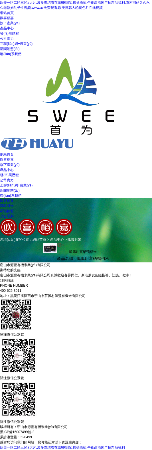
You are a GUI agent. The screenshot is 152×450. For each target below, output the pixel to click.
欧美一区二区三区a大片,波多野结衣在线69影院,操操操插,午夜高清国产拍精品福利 (62, 447)
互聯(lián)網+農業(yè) (16, 44)
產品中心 (7, 28)
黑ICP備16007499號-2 (17, 432)
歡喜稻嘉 (7, 18)
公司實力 (7, 39)
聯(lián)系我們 (10, 54)
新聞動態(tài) (10, 49)
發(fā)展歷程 (9, 33)
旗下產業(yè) (10, 23)
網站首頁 (7, 13)
